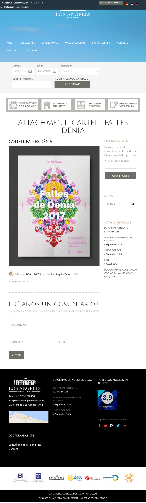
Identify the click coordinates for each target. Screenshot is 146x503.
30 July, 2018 (109, 276)
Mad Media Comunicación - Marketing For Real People (79, 499)
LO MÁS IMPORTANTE (116, 227)
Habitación (66, 65)
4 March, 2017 (32, 274)
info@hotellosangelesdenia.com (14, 7)
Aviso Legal (91, 495)
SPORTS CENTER (101, 43)
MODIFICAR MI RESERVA (111, 3)
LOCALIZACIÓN (30, 50)
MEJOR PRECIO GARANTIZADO (71, 78)
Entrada (16, 65)
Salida (40, 65)
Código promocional (22, 78)
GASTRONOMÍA (50, 43)
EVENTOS (11, 50)
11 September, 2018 (113, 244)
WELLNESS (122, 43)
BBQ (106, 260)
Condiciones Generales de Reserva (66, 495)
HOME (9, 43)
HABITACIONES (27, 43)
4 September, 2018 (113, 254)
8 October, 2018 (111, 231)
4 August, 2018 (110, 264)
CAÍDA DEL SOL (112, 250)
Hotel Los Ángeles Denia (58, 274)
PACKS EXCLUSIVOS (75, 43)
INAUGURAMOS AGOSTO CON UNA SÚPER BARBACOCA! (120, 271)
